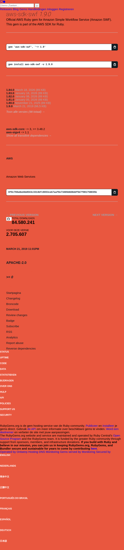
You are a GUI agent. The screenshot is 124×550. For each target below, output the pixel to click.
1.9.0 (9, 106)
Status (4, 351)
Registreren (66, 9)
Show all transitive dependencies (27, 135)
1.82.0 (10, 96)
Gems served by (71, 451)
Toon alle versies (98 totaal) (23, 111)
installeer (108, 425)
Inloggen (52, 9)
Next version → (105, 214)
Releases (6, 9)
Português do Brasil (14, 498)
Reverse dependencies (21, 348)
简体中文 (4, 476)
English (5, 455)
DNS (42, 451)
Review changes (16, 315)
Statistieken (8, 375)
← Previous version (22, 214)
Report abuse (14, 343)
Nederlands (8, 466)
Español (5, 519)
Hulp (3, 392)
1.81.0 (10, 99)
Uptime (4, 357)
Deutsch (5, 530)
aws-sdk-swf (22, 14)
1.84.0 (10, 89)
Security (6, 415)
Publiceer (92, 425)
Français (6, 508)
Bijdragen (7, 380)
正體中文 (4, 487)
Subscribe (12, 326)
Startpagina (13, 292)
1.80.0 (10, 102)
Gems (23, 9)
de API (31, 429)
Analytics (12, 337)
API (2, 397)
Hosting (33, 451)
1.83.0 (10, 93)
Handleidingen (37, 9)
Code (3, 363)
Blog (16, 9)
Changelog (13, 298)
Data (3, 369)
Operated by (8, 451)
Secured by (103, 451)
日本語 (3, 541)
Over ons (6, 386)
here (94, 448)
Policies (5, 403)
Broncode (12, 304)
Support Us (7, 409)
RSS (9, 331)
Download (12, 309)
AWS (9, 158)
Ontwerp (22, 451)
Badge (10, 320)
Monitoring (53, 451)
